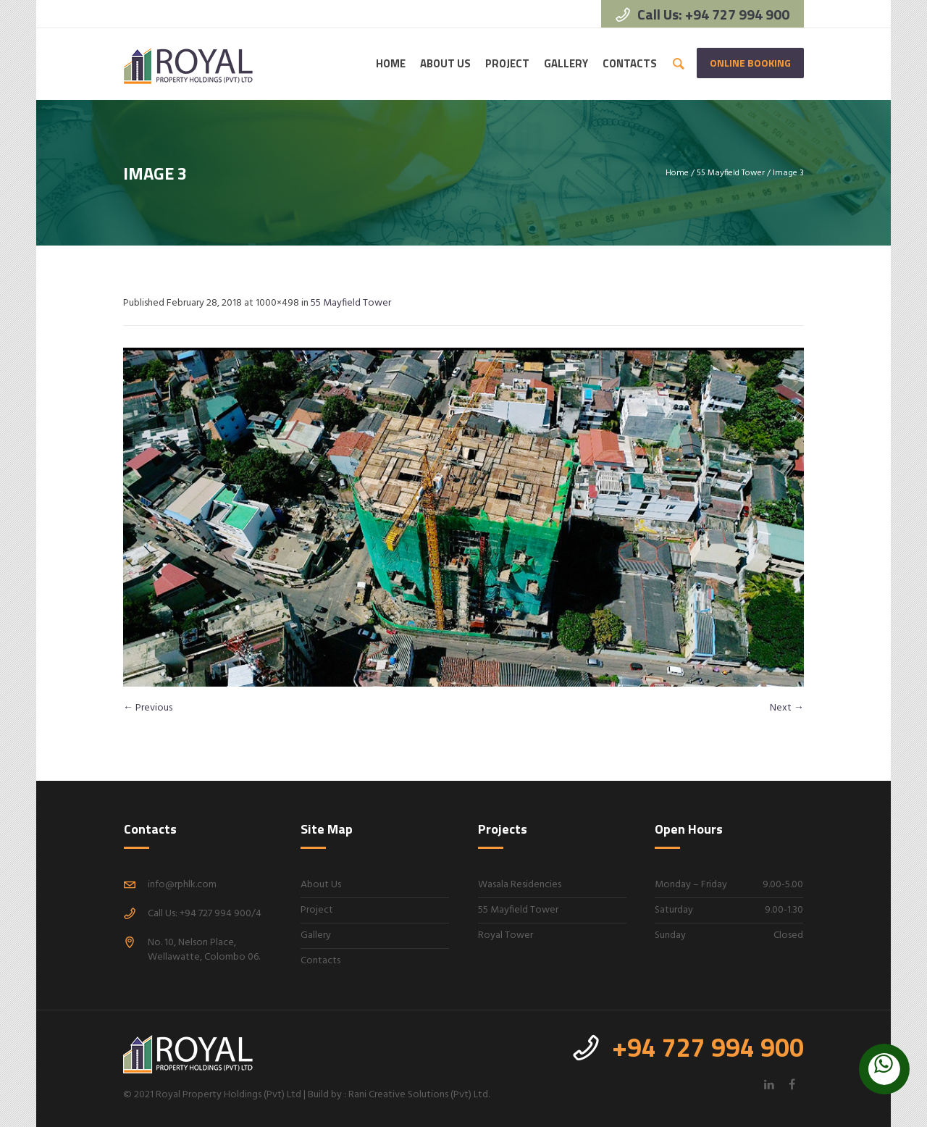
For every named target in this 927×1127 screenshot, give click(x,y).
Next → (787, 708)
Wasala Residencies (519, 884)
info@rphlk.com (182, 884)
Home (677, 173)
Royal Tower (505, 935)
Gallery (316, 935)
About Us (321, 884)
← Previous (147, 708)
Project (317, 910)
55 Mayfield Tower (731, 173)
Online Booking (750, 62)
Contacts (320, 960)
